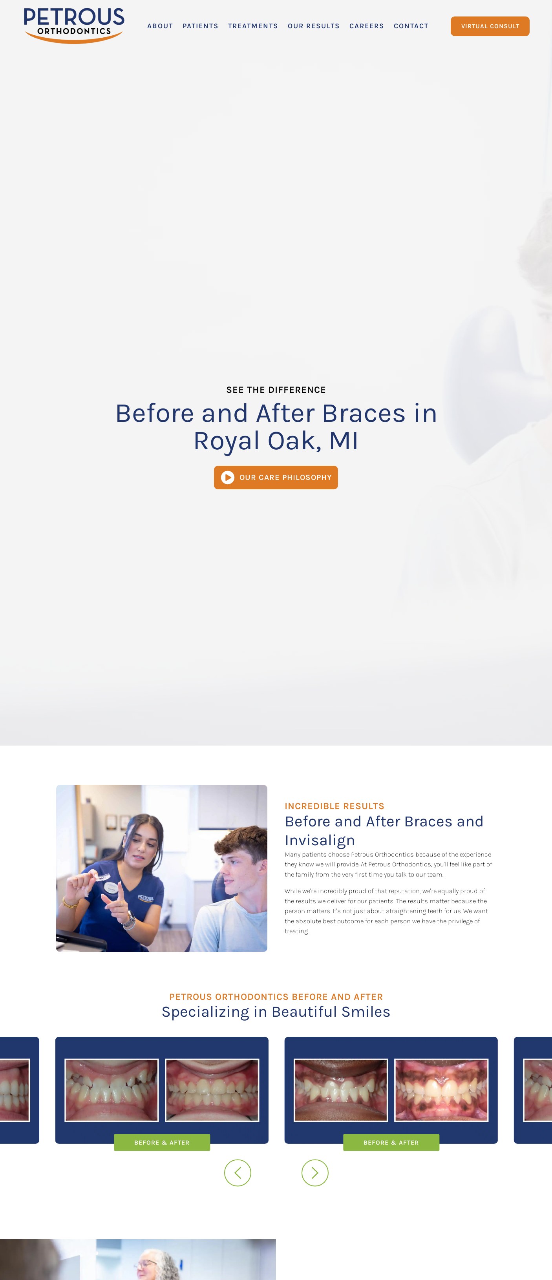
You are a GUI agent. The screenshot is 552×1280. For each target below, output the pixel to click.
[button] (160, 26)
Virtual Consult (490, 26)
